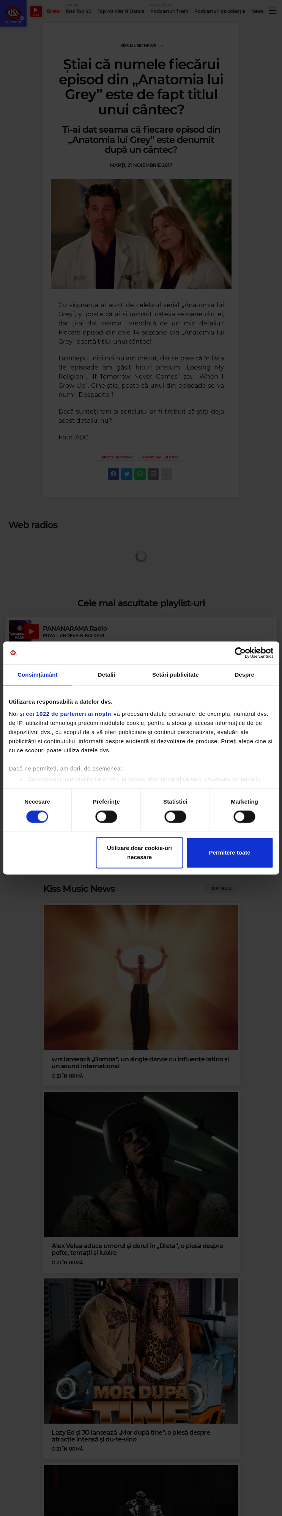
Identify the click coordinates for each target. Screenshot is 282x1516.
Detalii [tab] (106, 674)
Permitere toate (229, 853)
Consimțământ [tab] (37, 674)
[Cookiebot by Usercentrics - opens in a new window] (240, 652)
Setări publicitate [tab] (175, 674)
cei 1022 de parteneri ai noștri (69, 713)
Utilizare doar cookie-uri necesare (139, 853)
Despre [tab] (244, 674)
